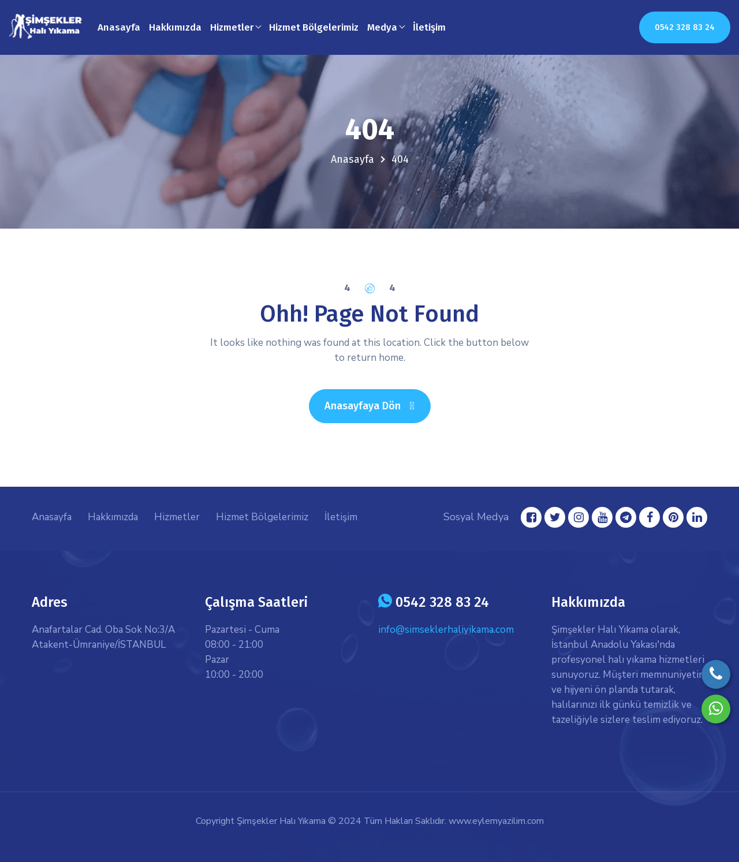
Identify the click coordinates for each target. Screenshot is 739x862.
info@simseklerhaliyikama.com (446, 629)
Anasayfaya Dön (377, 405)
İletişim (429, 27)
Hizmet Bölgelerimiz (314, 27)
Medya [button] (382, 27)
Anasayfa (119, 27)
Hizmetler (177, 517)
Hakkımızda (175, 27)
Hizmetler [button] (232, 27)
